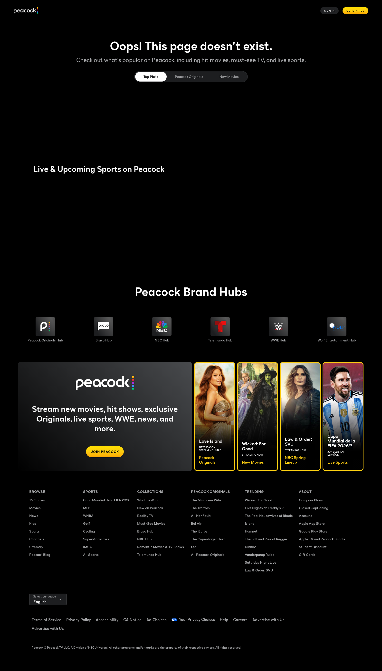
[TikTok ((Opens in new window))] (315, 616)
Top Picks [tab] (150, 76)
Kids (32, 523)
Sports (34, 531)
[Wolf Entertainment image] (337, 329)
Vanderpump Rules (259, 554)
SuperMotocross (96, 539)
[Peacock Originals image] (45, 329)
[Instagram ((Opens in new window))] (340, 616)
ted (193, 547)
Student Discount (313, 547)
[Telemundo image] (220, 329)
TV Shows (37, 500)
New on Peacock (150, 508)
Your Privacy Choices (197, 620)
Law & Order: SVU (259, 570)
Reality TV (145, 516)
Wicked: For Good (258, 500)
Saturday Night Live (260, 562)
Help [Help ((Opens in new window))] (225, 619)
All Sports (91, 554)
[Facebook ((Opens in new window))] (302, 616)
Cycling (89, 531)
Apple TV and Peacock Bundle (322, 539)
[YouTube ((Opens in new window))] (327, 616)
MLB (86, 508)
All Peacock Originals (207, 554)
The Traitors (200, 508)
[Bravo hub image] (103, 329)
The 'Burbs (199, 531)
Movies (35, 508)
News (33, 516)
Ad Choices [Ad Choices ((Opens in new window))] (156, 619)
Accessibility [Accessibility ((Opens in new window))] (107, 619)
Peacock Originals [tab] (189, 76)
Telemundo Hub (149, 554)
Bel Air (196, 523)
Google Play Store (313, 531)
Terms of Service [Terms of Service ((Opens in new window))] (46, 619)
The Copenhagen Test (208, 539)
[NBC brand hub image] (162, 329)
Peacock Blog (39, 554)
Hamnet (251, 531)
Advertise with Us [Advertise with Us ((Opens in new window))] (270, 619)
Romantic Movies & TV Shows (160, 547)
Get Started (355, 10)
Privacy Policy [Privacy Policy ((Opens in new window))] (78, 619)
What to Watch (149, 500)
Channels (36, 539)
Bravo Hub (145, 531)
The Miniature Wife (206, 500)
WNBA (88, 516)
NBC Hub (144, 539)
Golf (86, 523)
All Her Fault (201, 516)
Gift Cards (307, 554)
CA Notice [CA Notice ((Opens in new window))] (132, 619)
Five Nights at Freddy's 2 (264, 508)
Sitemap (36, 547)
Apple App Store (312, 523)
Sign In (329, 10)
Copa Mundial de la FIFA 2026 (106, 500)
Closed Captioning (313, 508)
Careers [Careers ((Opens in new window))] (241, 619)
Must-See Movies (151, 523)
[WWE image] (278, 329)
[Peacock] (26, 11)
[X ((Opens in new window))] (302, 630)
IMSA (87, 547)
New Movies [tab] (229, 76)
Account (305, 516)
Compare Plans (311, 500)
